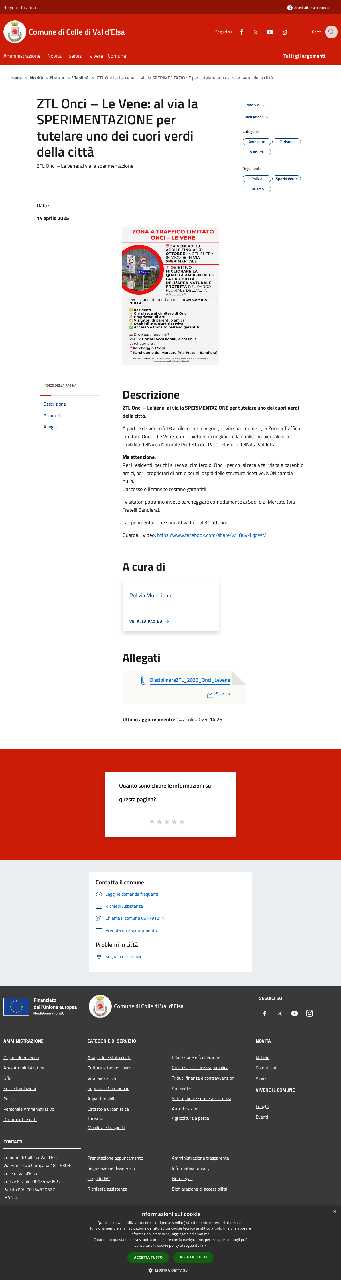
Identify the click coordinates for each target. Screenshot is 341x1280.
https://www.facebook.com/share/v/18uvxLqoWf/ (211, 535)
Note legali (182, 1178)
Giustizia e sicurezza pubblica (200, 1067)
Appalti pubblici (102, 1098)
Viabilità (80, 77)
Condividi (256, 105)
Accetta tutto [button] (148, 1257)
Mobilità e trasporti (106, 1127)
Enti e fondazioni (19, 1088)
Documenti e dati (20, 1119)
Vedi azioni (257, 117)
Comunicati (267, 1067)
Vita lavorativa (102, 1078)
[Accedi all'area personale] (309, 7)
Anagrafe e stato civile (109, 1057)
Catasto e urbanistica (108, 1109)
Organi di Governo (21, 1057)
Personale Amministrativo (28, 1109)
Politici (10, 1098)
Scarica (218, 693)
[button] (171, 1270)
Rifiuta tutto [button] (193, 1257)
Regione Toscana (19, 7)
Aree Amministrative (23, 1067)
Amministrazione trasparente (200, 1157)
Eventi (262, 1116)
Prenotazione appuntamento (115, 1157)
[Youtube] (265, 32)
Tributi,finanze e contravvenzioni (204, 1077)
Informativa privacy (191, 1168)
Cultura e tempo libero (109, 1067)
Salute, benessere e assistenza (201, 1098)
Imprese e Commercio (108, 1088)
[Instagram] (279, 32)
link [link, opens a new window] (203, 1245)
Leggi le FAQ (100, 1178)
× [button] (334, 1212)
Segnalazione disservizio (111, 1168)
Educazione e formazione (196, 1057)
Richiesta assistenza (107, 1188)
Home (16, 77)
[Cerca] (331, 32)
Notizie (57, 77)
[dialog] (170, 1243)
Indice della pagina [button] (60, 385)
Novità (36, 77)
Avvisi (261, 1078)
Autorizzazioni (186, 1108)
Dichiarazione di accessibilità (199, 1188)
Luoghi (262, 1106)
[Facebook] (237, 32)
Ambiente (181, 1088)
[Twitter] (251, 32)
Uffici (8, 1078)
